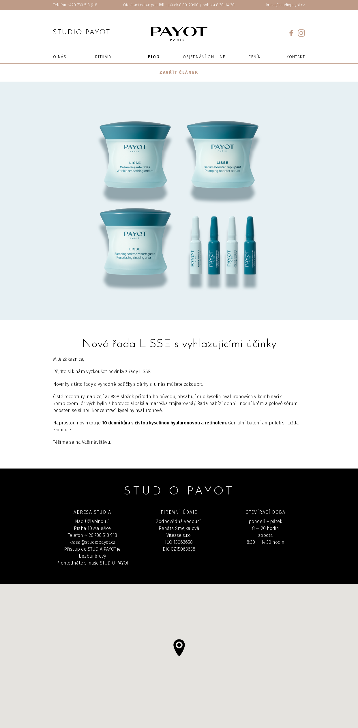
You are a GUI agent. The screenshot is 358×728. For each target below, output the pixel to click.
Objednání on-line (204, 56)
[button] (179, 647)
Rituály (103, 56)
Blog (154, 56)
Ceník (254, 56)
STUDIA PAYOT (102, 549)
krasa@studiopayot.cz (285, 5)
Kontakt (295, 56)
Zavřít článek (179, 72)
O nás (59, 56)
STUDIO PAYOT (114, 563)
